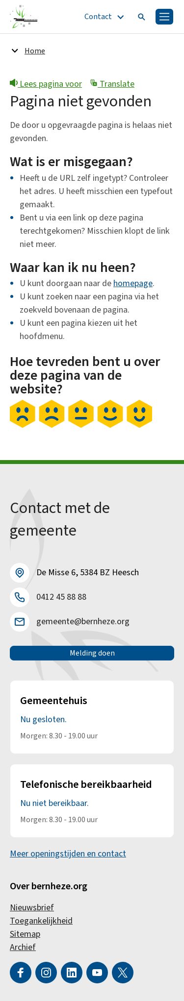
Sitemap (25, 934)
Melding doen (92, 653)
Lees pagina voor (46, 84)
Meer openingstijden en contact (68, 854)
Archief (23, 947)
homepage (133, 283)
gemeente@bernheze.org (83, 621)
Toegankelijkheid (41, 921)
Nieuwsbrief (32, 908)
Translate (112, 84)
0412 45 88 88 (61, 597)
